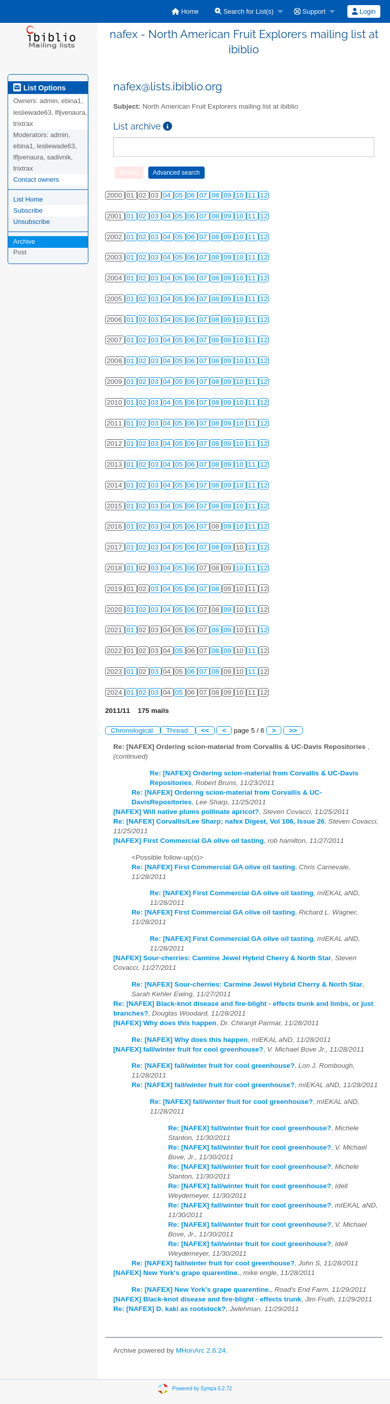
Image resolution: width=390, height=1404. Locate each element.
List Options (39, 88)
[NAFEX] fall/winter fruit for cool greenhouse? (188, 1049)
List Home (28, 199)
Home (185, 11)
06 (192, 195)
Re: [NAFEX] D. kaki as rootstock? (169, 1309)
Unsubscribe (31, 221)
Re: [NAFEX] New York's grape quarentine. (201, 1289)
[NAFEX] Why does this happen (164, 1023)
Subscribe (28, 210)
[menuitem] (185, 11)
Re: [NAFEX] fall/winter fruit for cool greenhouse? (213, 1065)
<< (205, 730)
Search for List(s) (244, 11)
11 (252, 195)
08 (216, 195)
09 (228, 195)
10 (240, 195)
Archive (24, 241)
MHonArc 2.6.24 (200, 1350)
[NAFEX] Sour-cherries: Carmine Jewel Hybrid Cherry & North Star (222, 958)
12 (264, 195)
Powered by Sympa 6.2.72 (202, 1388)
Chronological (133, 730)
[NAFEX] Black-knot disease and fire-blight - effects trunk (207, 1299)
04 (168, 195)
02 (143, 216)
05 (180, 195)
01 (131, 216)
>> (293, 730)
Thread (178, 730)
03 (155, 216)
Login (363, 11)
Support (310, 11)
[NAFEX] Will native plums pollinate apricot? (186, 811)
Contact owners (36, 179)
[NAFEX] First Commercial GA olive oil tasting (188, 840)
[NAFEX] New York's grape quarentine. (176, 1273)
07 (204, 195)
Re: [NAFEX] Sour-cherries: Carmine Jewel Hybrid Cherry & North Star (247, 984)
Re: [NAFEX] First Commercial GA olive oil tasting (213, 867)
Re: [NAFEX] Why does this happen (190, 1039)
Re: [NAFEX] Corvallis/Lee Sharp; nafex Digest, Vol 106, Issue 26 (218, 821)
